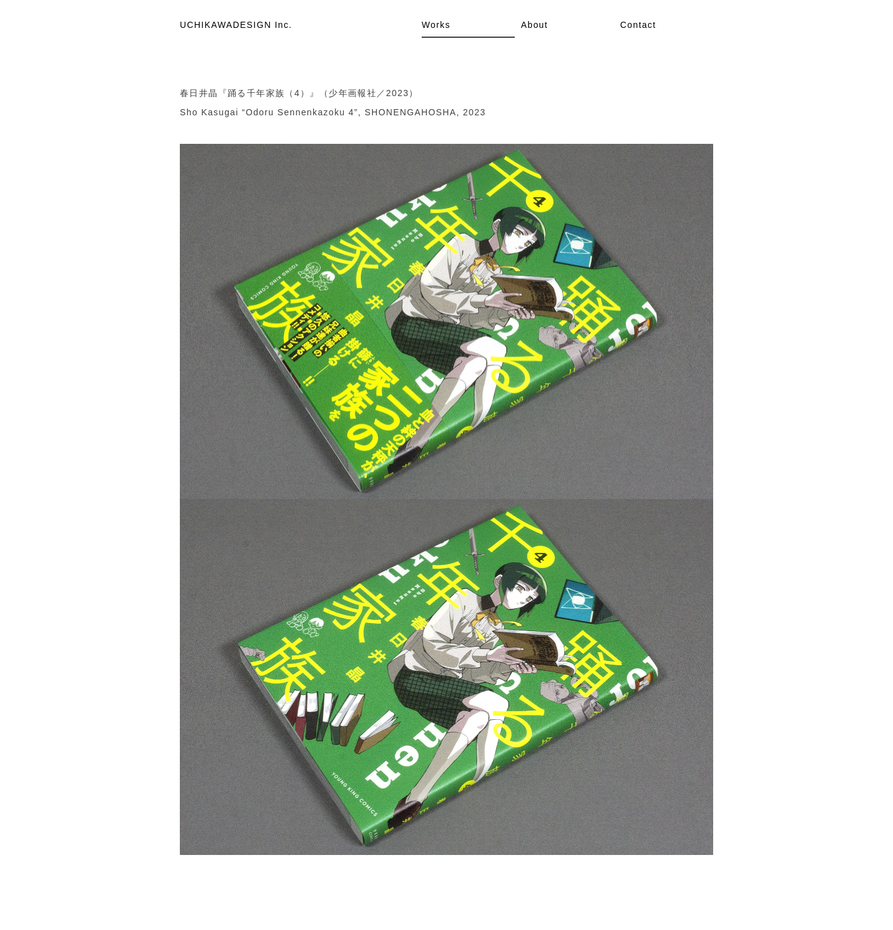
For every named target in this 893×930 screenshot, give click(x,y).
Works (436, 25)
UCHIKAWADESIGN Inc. (236, 25)
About (534, 25)
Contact (638, 25)
